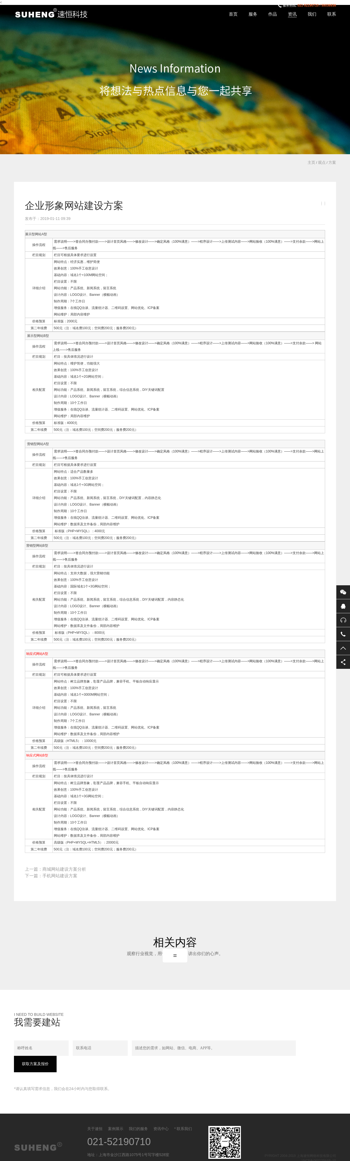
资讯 (292, 14)
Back (175, 955)
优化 (141, 308)
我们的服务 (138, 1113)
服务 (253, 14)
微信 (343, 592)
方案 (332, 162)
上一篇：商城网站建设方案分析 (55, 869)
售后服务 (343, 620)
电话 (343, 634)
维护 (90, 262)
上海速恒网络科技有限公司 (54, 13)
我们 (312, 14)
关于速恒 (95, 1113)
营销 (30, 444)
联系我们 (184, 1113)
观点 (322, 162)
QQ (343, 606)
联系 (331, 14)
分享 (343, 662)
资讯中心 (161, 1113)
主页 (311, 162)
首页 (233, 14)
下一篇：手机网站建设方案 (51, 875)
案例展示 (115, 1113)
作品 (272, 14)
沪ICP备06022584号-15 (318, 1145)
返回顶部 (343, 648)
